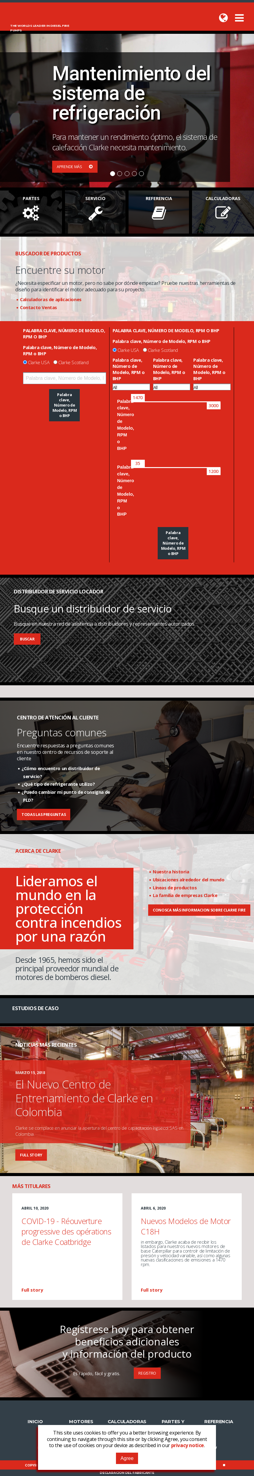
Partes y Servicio (173, 1424)
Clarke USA (38, 362)
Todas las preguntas (43, 814)
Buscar (27, 639)
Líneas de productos (175, 887)
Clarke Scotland (73, 362)
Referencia (218, 1421)
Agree (127, 1458)
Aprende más (75, 167)
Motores (81, 1421)
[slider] (138, 397)
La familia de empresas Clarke (185, 895)
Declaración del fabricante (127, 1473)
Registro (147, 1373)
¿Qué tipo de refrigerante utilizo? (58, 784)
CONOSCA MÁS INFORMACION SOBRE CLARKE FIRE (199, 910)
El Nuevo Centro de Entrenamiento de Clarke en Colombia (84, 1098)
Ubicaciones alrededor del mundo (189, 879)
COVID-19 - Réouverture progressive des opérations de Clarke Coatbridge (66, 1231)
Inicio (35, 1421)
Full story (31, 1155)
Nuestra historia (171, 871)
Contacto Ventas (38, 307)
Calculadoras (127, 1421)
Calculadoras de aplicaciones (51, 299)
